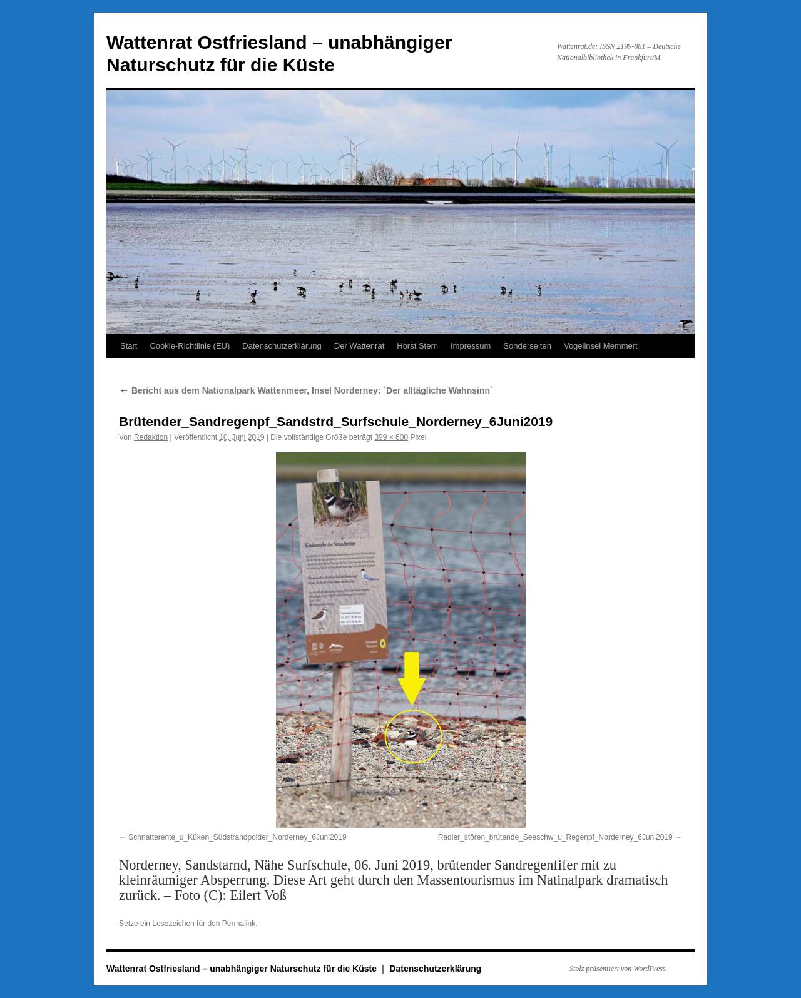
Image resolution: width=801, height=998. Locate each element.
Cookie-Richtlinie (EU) (190, 345)
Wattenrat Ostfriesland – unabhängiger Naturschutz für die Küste (242, 969)
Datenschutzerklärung (281, 345)
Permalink (238, 923)
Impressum (471, 345)
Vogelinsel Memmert (601, 345)
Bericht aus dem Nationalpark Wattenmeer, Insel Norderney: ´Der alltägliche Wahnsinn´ (306, 390)
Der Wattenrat (359, 345)
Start (128, 345)
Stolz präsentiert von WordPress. (618, 968)
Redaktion (151, 437)
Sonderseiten (527, 345)
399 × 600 (391, 437)
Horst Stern (417, 345)
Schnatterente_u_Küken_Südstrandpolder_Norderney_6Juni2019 (237, 837)
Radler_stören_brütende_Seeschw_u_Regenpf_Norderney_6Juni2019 (555, 837)
